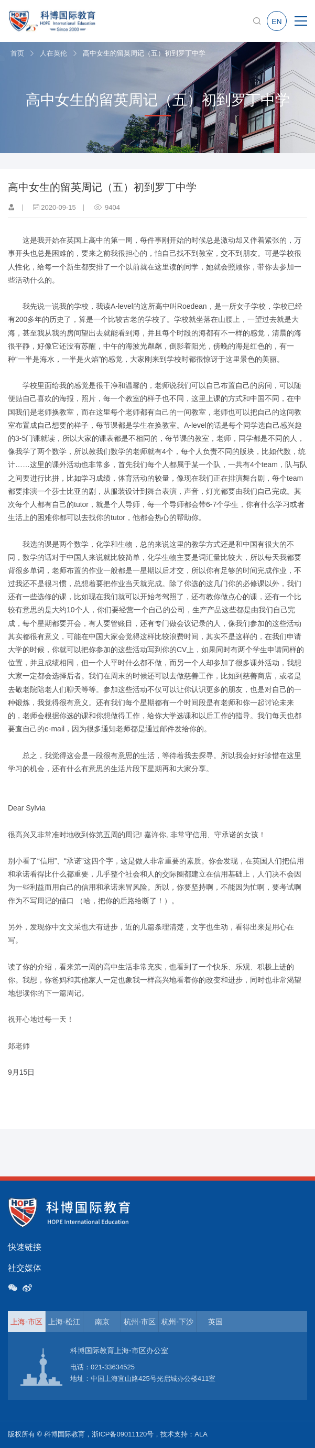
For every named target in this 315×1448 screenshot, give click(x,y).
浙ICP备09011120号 (123, 1434)
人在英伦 (53, 53)
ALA (201, 1434)
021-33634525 (113, 1367)
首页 (17, 53)
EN (276, 21)
